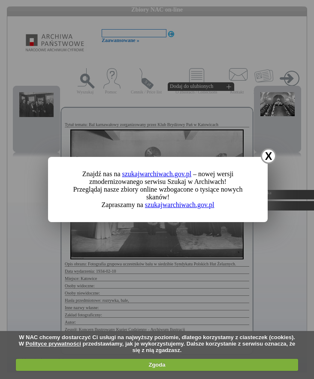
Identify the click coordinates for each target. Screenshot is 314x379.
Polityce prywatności (53, 343)
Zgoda (156, 364)
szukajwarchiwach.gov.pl (157, 173)
